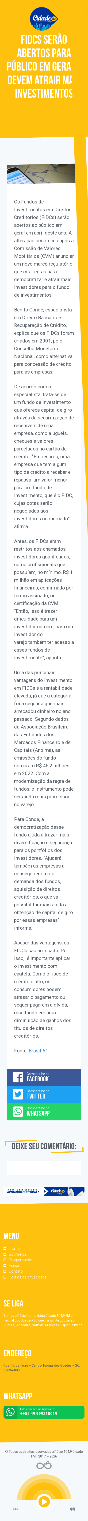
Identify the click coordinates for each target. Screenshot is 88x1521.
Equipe (14, 1265)
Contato (16, 1271)
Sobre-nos (18, 1254)
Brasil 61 (38, 1051)
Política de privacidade (28, 1277)
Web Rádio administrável (44, 1465)
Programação (20, 1260)
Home (14, 1248)
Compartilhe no (44, 1077)
